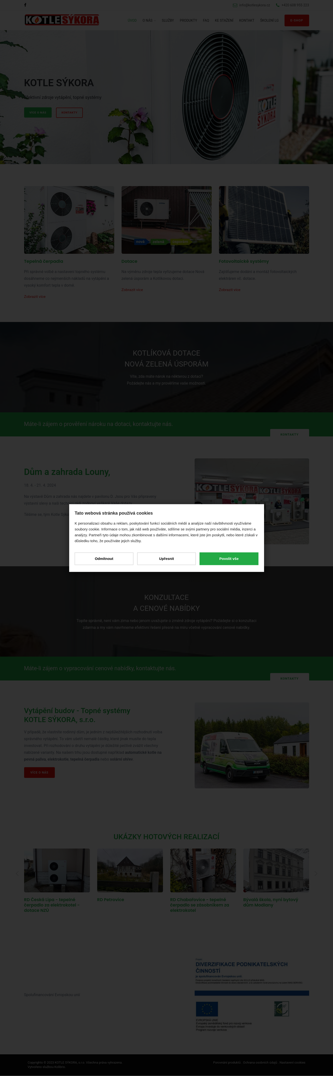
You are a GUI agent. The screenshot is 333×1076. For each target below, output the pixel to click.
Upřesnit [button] (166, 559)
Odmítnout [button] (105, 559)
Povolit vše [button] (227, 559)
